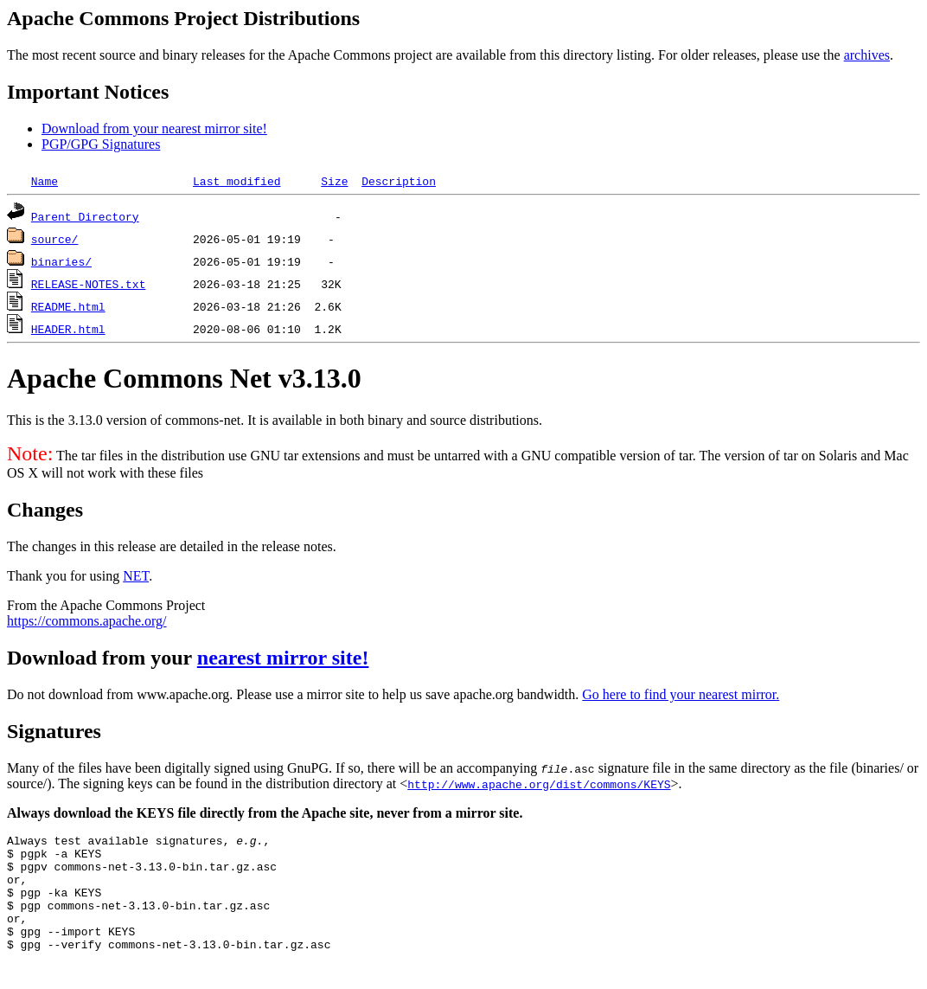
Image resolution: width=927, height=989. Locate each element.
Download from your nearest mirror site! (154, 128)
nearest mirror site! (283, 657)
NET (136, 575)
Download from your (102, 657)
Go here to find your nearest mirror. (680, 694)
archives (867, 55)
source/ (55, 239)
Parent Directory (85, 216)
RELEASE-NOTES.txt (88, 284)
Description (398, 181)
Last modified (236, 181)
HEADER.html (68, 329)
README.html (68, 306)
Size (334, 181)
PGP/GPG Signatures (101, 144)
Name (44, 181)
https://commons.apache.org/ (87, 620)
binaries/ (61, 261)
